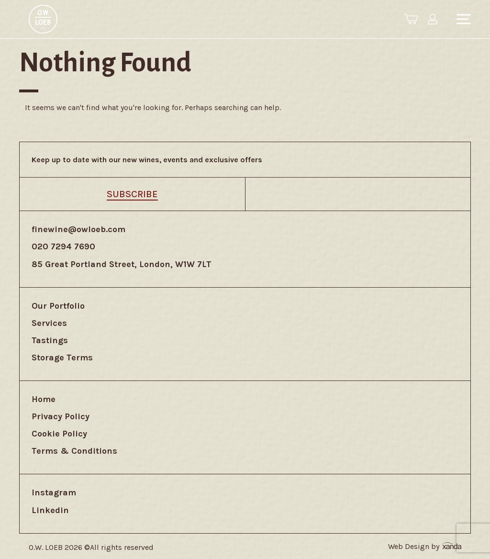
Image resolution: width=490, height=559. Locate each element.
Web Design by (424, 546)
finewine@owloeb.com (78, 229)
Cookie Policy (59, 433)
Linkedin (50, 510)
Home (44, 399)
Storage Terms (62, 357)
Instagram (54, 492)
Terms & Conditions (74, 451)
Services (49, 323)
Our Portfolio (58, 306)
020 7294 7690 (63, 246)
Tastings (50, 340)
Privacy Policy (60, 416)
